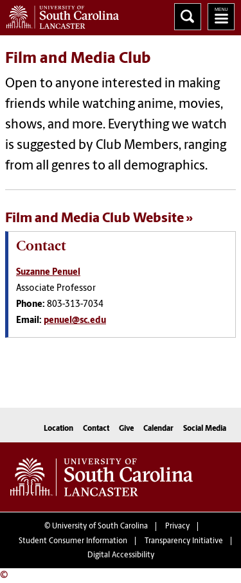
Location (58, 429)
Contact (96, 429)
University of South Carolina (100, 526)
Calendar (158, 429)
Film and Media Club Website (94, 218)
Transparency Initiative (184, 541)
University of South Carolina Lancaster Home (59, 14)
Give (126, 429)
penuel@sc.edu (75, 321)
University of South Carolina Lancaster (101, 477)
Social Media (204, 429)
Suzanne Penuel (48, 272)
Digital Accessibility (120, 555)
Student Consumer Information (73, 541)
